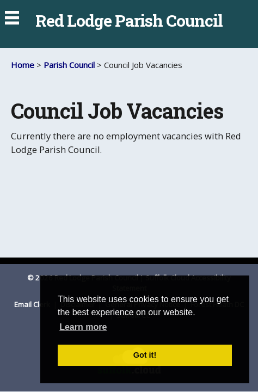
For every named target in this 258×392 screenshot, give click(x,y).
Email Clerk (33, 304)
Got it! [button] (144, 355)
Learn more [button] (83, 327)
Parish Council (69, 64)
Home (22, 64)
